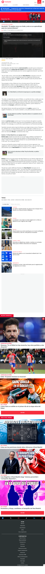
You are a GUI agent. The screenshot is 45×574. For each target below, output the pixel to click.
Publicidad (22, 546)
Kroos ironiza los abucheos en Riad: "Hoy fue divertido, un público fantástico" (4, 153)
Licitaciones (22, 552)
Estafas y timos (16, 240)
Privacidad (22, 558)
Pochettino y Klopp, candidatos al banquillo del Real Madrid (22, 493)
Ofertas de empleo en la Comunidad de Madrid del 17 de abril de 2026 (7, 256)
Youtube (41, 21)
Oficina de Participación (22, 556)
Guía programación (22, 531)
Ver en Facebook (3, 518)
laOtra (22, 529)
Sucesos (15, 207)
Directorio (22, 544)
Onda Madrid (26, 4)
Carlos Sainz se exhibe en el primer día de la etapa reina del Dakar (22, 390)
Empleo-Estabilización (22, 550)
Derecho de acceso (22, 548)
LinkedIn (34, 21)
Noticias (5, 4)
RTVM (22, 521)
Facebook (3, 21)
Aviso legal (22, 560)
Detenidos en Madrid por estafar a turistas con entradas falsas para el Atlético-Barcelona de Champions (7, 245)
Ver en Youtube (42, 518)
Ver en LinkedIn (34, 518)
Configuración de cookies (22, 565)
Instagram (19, 21)
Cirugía (14, 218)
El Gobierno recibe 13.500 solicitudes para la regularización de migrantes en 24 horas (7, 267)
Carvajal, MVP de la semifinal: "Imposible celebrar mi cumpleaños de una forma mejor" (4, 115)
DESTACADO (6, 8)
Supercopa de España (7, 24)
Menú (43, 2)
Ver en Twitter (10, 518)
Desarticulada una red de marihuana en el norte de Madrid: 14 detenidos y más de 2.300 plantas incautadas (7, 234)
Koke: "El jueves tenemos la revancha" (22, 361)
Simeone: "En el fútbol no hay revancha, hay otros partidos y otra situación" (22, 329)
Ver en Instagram (18, 518)
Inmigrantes (16, 263)
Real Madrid (4, 445)
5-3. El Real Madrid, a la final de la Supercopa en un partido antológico (4, 93)
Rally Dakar (4, 404)
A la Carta (15, 4)
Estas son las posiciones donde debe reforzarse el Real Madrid (22, 431)
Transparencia (22, 542)
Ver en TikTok (26, 518)
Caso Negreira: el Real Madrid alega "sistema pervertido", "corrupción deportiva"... (22, 461)
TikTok (25, 21)
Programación (38, 4)
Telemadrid (22, 525)
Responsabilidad (22, 540)
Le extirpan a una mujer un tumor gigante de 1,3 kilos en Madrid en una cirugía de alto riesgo (7, 223)
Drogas (14, 229)
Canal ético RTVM (22, 554)
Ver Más (22, 412)
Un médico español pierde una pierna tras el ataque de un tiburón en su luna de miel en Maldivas (7, 212)
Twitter (10, 21)
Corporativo (22, 536)
